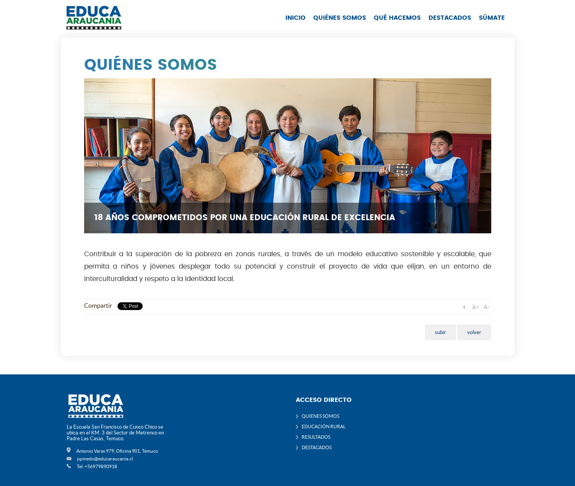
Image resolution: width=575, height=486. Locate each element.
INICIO (295, 18)
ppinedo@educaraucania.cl (105, 458)
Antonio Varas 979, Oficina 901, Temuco (117, 450)
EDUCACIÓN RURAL (323, 426)
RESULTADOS (316, 436)
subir (440, 332)
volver (474, 332)
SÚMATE (492, 18)
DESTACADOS (449, 18)
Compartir (98, 305)
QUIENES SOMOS (320, 416)
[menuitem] (295, 25)
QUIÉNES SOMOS (339, 18)
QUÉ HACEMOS (397, 18)
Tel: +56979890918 (97, 466)
